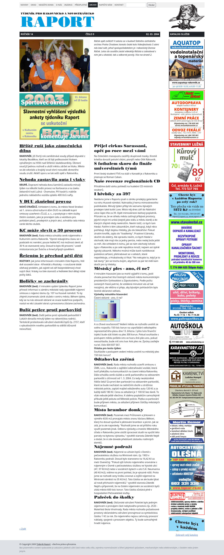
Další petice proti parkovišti (50, 309)
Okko (33, 4)
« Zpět (22, 528)
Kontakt (119, 4)
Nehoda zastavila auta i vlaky (52, 179)
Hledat (151, 5)
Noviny (24, 4)
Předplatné (81, 4)
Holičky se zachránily (43, 281)
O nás (59, 4)
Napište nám (105, 4)
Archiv (92, 4)
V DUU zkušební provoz (45, 201)
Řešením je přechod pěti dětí (51, 255)
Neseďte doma (46, 4)
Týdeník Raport (43, 544)
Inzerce (68, 4)
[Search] (136, 5)
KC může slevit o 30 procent (50, 230)
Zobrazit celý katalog (187, 535)
